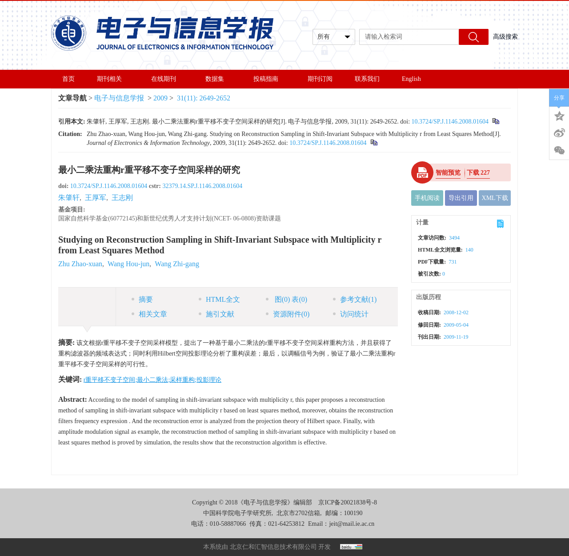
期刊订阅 (320, 79)
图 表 (286, 299)
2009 (160, 98)
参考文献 (355, 299)
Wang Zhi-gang (177, 264)
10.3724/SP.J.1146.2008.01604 (450, 121)
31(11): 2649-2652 (203, 98)
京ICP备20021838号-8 (347, 502)
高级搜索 (505, 36)
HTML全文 (219, 299)
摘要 (142, 299)
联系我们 (367, 79)
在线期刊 (167, 79)
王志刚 (122, 197)
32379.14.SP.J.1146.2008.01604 (202, 186)
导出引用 (461, 198)
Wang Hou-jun (128, 264)
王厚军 (95, 197)
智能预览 (448, 172)
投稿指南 (269, 79)
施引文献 (216, 314)
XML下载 (495, 198)
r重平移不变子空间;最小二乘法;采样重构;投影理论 (152, 379)
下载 (478, 172)
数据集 (218, 79)
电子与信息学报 (119, 98)
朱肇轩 (69, 197)
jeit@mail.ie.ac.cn (351, 523)
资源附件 (288, 314)
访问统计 (351, 314)
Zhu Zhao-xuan (80, 264)
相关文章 (149, 314)
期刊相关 (113, 79)
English (411, 79)
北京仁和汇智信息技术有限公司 (273, 547)
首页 (68, 79)
